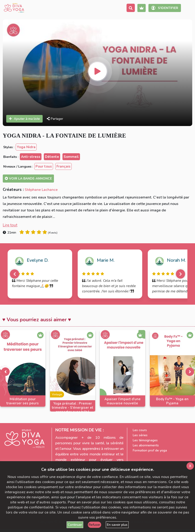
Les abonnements (146, 445)
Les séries (140, 435)
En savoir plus (117, 525)
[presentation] (5, 371)
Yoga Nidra (26, 147)
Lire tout (10, 225)
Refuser (94, 525)
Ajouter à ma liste (24, 119)
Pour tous (43, 166)
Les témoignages (145, 440)
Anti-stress (30, 156)
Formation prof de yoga (150, 450)
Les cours (140, 430)
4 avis (52, 232)
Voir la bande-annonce (28, 178)
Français (63, 166)
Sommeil (71, 156)
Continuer (75, 525)
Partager (55, 119)
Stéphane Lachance (41, 189)
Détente (52, 156)
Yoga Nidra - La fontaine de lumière (64, 135)
